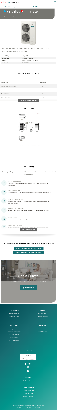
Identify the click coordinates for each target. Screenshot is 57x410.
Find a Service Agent (14, 340)
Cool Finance (43, 329)
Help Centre (13, 326)
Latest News (43, 319)
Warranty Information (14, 334)
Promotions (42, 326)
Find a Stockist (7, 6)
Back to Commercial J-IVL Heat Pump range (28, 252)
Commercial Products (14, 316)
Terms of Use (20, 407)
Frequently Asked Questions (14, 331)
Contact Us (28, 355)
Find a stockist (28, 359)
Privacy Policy (29, 407)
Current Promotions (42, 331)
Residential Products (14, 313)
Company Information (43, 316)
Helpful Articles (14, 329)
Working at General (42, 313)
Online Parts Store (28, 393)
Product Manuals (14, 337)
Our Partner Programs (28, 380)
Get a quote (35, 6)
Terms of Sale (37, 407)
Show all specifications (28, 100)
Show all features (28, 229)
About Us (42, 310)
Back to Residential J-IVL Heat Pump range (28, 248)
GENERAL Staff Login (28, 396)
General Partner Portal (28, 390)
